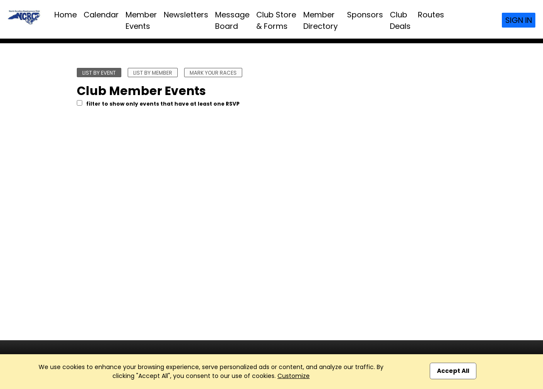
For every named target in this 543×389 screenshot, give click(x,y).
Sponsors (365, 14)
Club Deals (400, 20)
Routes (431, 14)
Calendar (101, 14)
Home (65, 14)
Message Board (232, 20)
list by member (152, 72)
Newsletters (186, 14)
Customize (293, 376)
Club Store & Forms (276, 20)
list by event (99, 72)
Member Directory (320, 20)
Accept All (453, 371)
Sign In (518, 20)
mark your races (213, 72)
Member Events (141, 20)
